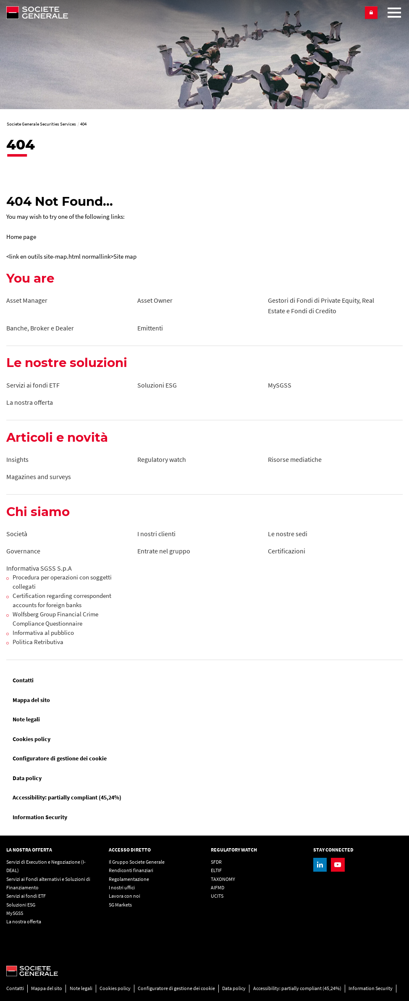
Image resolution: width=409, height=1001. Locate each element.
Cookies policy (31, 739)
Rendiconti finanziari (131, 870)
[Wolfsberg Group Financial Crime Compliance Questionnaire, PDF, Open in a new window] (67, 619)
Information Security (40, 817)
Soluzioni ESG (20, 904)
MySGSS (14, 913)
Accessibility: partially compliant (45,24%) (67, 797)
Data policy (27, 778)
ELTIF (216, 870)
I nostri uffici (122, 887)
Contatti (23, 680)
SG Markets (120, 904)
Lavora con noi (124, 896)
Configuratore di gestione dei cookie (60, 758)
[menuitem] (204, 680)
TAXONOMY (223, 879)
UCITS (217, 896)
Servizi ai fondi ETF (26, 896)
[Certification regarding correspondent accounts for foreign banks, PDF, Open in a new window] (67, 601)
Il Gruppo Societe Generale (137, 862)
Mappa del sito (31, 700)
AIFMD (217, 887)
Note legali (26, 719)
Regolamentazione (129, 879)
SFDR (216, 862)
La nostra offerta (23, 921)
